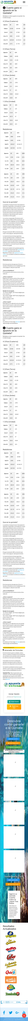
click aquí (18, 321)
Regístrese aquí (17, 697)
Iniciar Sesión (14, 701)
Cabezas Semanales (14, 747)
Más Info (8, 679)
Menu (24, 1016)
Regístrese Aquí (14, 707)
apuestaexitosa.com (19, 1019)
